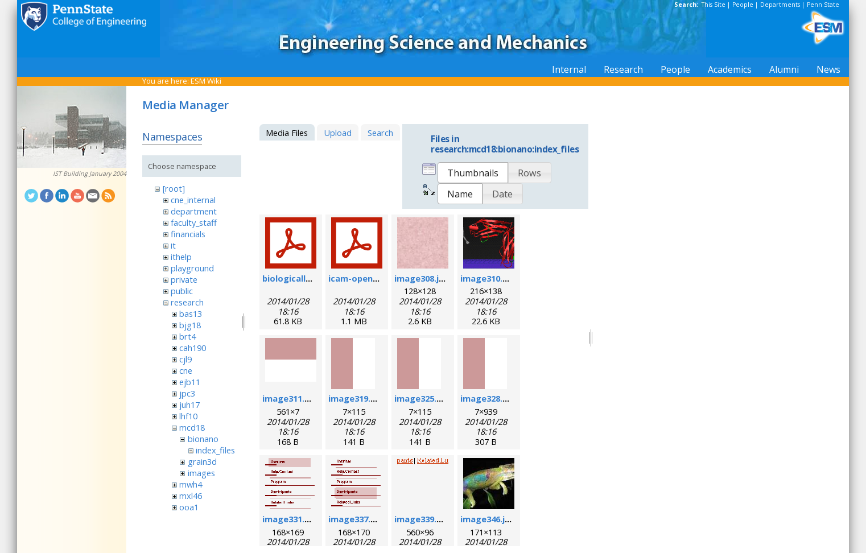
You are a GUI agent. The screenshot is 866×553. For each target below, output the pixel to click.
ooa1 (189, 507)
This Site (713, 5)
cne (185, 370)
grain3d (202, 461)
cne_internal (193, 199)
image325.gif (421, 398)
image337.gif (355, 519)
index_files (215, 450)
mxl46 (190, 495)
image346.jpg (488, 519)
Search (380, 132)
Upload (338, 132)
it (173, 245)
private (184, 279)
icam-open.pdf (358, 278)
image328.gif (487, 398)
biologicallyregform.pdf (312, 278)
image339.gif (421, 519)
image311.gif (289, 398)
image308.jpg (422, 278)
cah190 (192, 347)
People (742, 5)
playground (192, 268)
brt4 (187, 336)
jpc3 (187, 393)
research (187, 302)
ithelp (181, 256)
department (194, 211)
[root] (174, 188)
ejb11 (189, 381)
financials (188, 234)
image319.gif (355, 398)
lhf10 (188, 416)
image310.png (489, 278)
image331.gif (289, 519)
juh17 (189, 404)
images (201, 472)
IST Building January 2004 (89, 174)
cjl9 (185, 359)
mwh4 (190, 484)
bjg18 (190, 325)
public (182, 290)
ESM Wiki (206, 81)
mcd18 (192, 427)
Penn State (823, 5)
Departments (780, 5)
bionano (203, 438)
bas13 (190, 313)
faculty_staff (194, 222)
